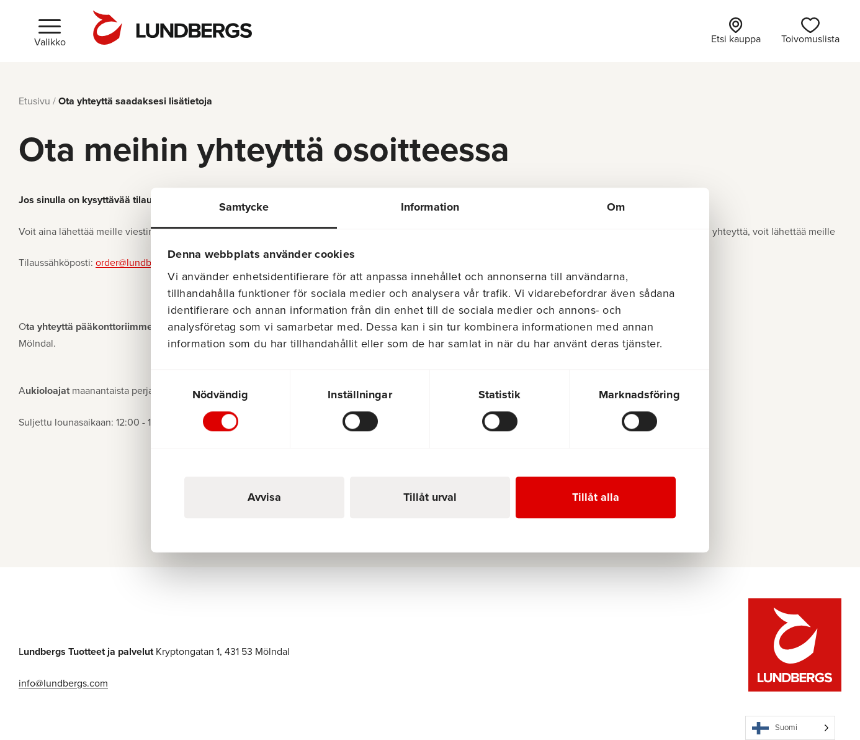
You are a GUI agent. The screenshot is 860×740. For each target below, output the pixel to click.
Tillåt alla (595, 497)
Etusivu (34, 101)
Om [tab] (616, 207)
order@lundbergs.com (143, 262)
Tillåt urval (430, 497)
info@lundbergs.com (63, 683)
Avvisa (264, 497)
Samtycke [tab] (244, 207)
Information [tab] (430, 207)
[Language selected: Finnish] (790, 728)
